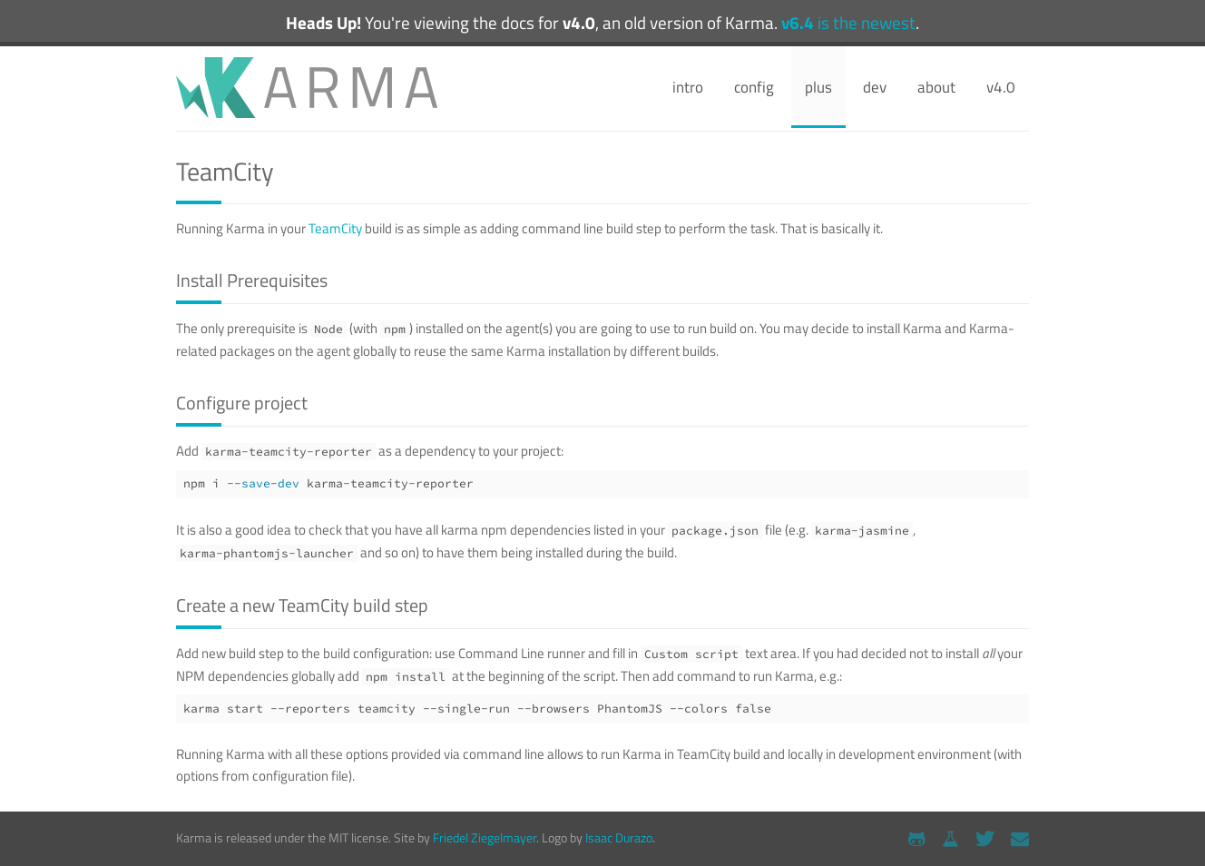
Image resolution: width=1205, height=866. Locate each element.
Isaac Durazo (618, 837)
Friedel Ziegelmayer (484, 837)
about (936, 87)
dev (875, 87)
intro (687, 87)
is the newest (848, 22)
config (754, 87)
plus (818, 87)
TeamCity (335, 228)
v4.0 (1000, 87)
